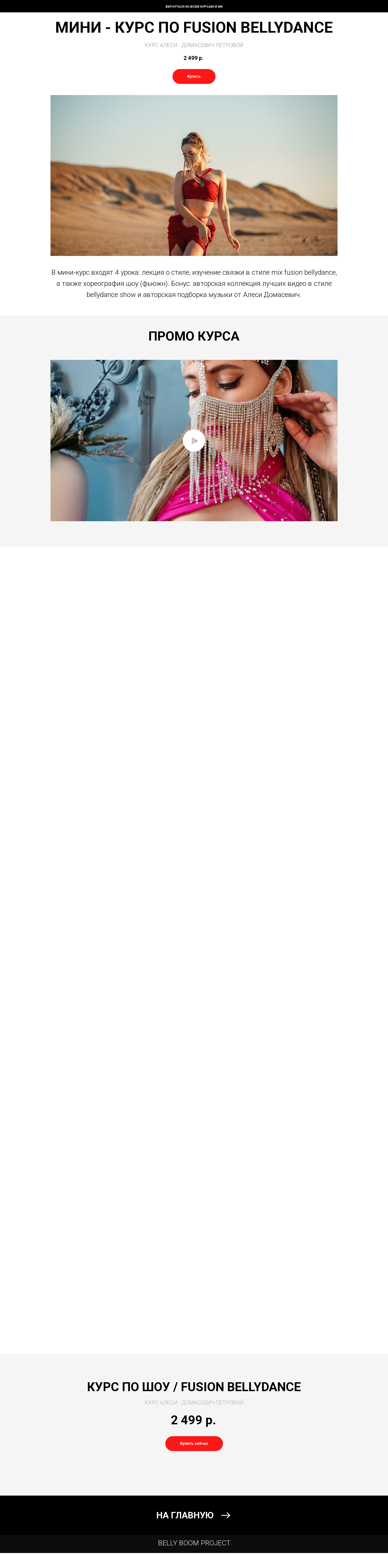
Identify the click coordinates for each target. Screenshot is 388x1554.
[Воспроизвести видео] (194, 440)
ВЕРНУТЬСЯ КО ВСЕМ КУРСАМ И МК (194, 6)
